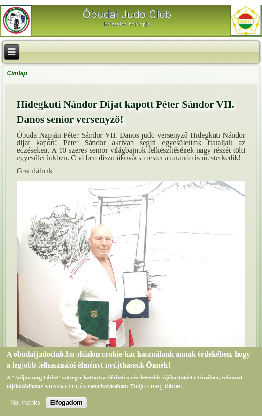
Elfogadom (66, 403)
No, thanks (25, 403)
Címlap (17, 73)
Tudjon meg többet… (159, 387)
